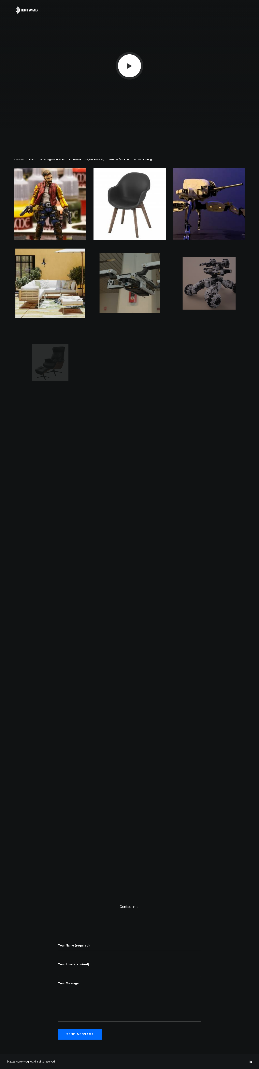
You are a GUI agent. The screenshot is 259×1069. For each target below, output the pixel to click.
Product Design (143, 159)
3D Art (32, 159)
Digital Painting (94, 159)
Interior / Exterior (119, 159)
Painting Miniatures (52, 159)
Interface (75, 159)
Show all (19, 159)
